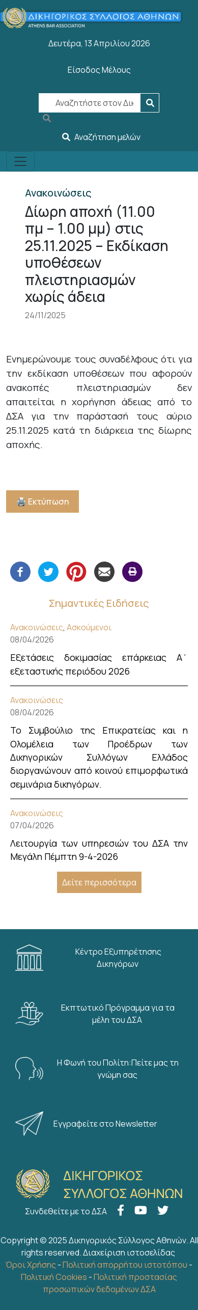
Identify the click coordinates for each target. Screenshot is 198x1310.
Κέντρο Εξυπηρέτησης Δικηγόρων (88, 957)
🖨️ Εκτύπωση (42, 501)
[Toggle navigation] (20, 161)
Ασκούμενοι (89, 627)
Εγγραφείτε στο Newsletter (87, 1123)
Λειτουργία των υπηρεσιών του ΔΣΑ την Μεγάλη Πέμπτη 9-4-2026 (99, 849)
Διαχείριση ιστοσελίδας (129, 1252)
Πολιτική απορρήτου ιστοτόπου (125, 1264)
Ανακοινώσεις (36, 627)
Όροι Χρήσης (31, 1264)
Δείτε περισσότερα (99, 882)
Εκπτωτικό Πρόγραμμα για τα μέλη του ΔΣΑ (95, 1013)
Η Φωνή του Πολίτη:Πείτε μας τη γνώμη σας (97, 1068)
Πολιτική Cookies (54, 1277)
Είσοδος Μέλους (99, 69)
